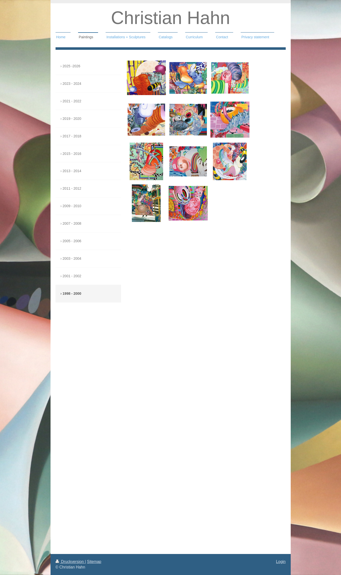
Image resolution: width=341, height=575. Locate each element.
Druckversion (70, 561)
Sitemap (94, 561)
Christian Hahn (170, 18)
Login (280, 561)
